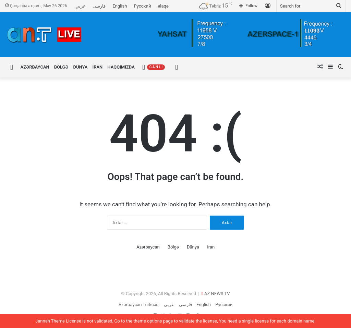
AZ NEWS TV (217, 293)
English (119, 6)
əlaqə (163, 6)
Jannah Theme (50, 321)
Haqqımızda (121, 67)
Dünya (80, 67)
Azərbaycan (35, 67)
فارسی (99, 6)
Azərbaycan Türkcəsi (139, 304)
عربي (80, 6)
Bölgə (61, 67)
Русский (142, 6)
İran (97, 67)
